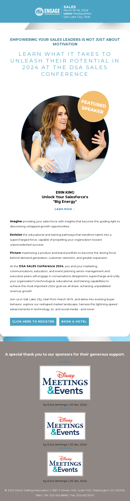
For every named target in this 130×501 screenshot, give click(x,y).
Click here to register (33, 321)
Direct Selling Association (32, 490)
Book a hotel (74, 321)
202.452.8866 (58, 495)
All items (65, 361)
